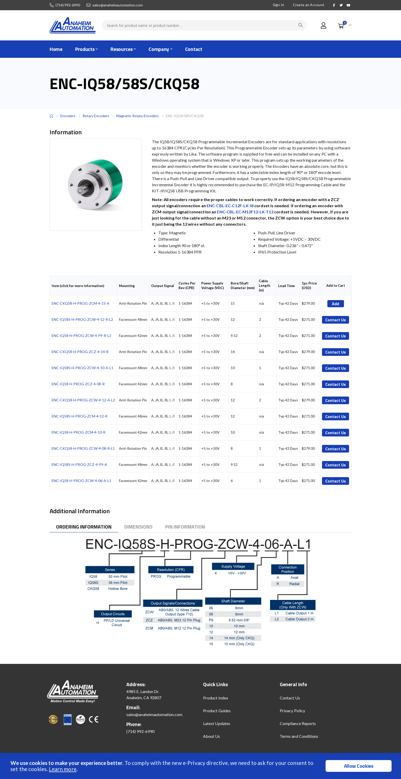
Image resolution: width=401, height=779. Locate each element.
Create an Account (308, 5)
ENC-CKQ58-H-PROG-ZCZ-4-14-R (80, 351)
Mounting (127, 286)
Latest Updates (216, 723)
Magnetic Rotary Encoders (137, 116)
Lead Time (286, 286)
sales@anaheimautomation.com (117, 5)
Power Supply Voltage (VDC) (212, 285)
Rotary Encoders (96, 116)
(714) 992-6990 (67, 5)
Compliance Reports (298, 723)
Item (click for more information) (78, 286)
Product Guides (217, 710)
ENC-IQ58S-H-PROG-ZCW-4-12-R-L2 (82, 319)
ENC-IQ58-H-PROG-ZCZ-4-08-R (78, 384)
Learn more (62, 769)
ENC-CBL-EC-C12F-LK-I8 (230, 205)
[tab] (84, 526)
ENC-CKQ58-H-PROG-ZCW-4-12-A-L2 (83, 400)
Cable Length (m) (264, 285)
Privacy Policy (292, 710)
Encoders (67, 116)
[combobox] (204, 25)
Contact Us (290, 697)
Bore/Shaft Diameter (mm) (242, 285)
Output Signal (162, 286)
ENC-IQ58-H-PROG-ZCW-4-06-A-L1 (81, 480)
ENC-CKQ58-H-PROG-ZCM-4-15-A (80, 303)
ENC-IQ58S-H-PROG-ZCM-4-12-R (79, 416)
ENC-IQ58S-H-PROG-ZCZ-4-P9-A (79, 464)
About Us (211, 736)
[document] (201, 766)
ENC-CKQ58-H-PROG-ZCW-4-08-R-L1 (83, 448)
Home (51, 116)
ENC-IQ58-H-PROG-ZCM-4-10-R (78, 432)
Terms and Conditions (299, 736)
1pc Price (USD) (309, 285)
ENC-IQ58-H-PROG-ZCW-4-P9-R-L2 (81, 335)
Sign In (278, 5)
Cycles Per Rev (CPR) (187, 285)
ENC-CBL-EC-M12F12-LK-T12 (245, 211)
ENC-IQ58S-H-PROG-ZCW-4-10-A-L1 (82, 368)
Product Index (215, 697)
